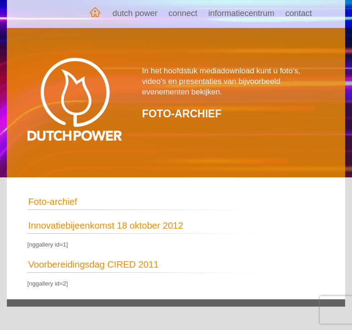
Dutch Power (134, 13)
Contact (299, 13)
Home (95, 14)
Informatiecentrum (242, 13)
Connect (182, 13)
